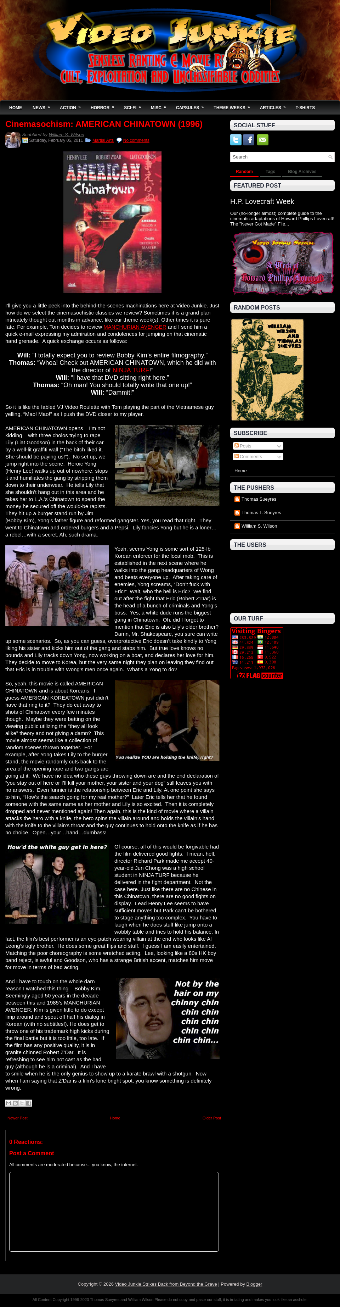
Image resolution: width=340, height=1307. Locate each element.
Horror (105, 105)
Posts (242, 446)
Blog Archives (302, 171)
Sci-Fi (135, 105)
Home (15, 107)
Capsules (192, 105)
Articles (275, 105)
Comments (248, 456)
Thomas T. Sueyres (261, 512)
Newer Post (17, 1118)
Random (244, 171)
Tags (270, 171)
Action (72, 105)
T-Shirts (305, 107)
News (44, 105)
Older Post (212, 1118)
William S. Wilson (66, 134)
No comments (136, 140)
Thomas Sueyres (259, 499)
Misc (161, 105)
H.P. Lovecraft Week (262, 201)
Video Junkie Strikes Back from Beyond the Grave (166, 1284)
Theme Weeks (234, 105)
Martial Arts (103, 140)
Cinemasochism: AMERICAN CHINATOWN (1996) (104, 124)
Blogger (254, 1284)
